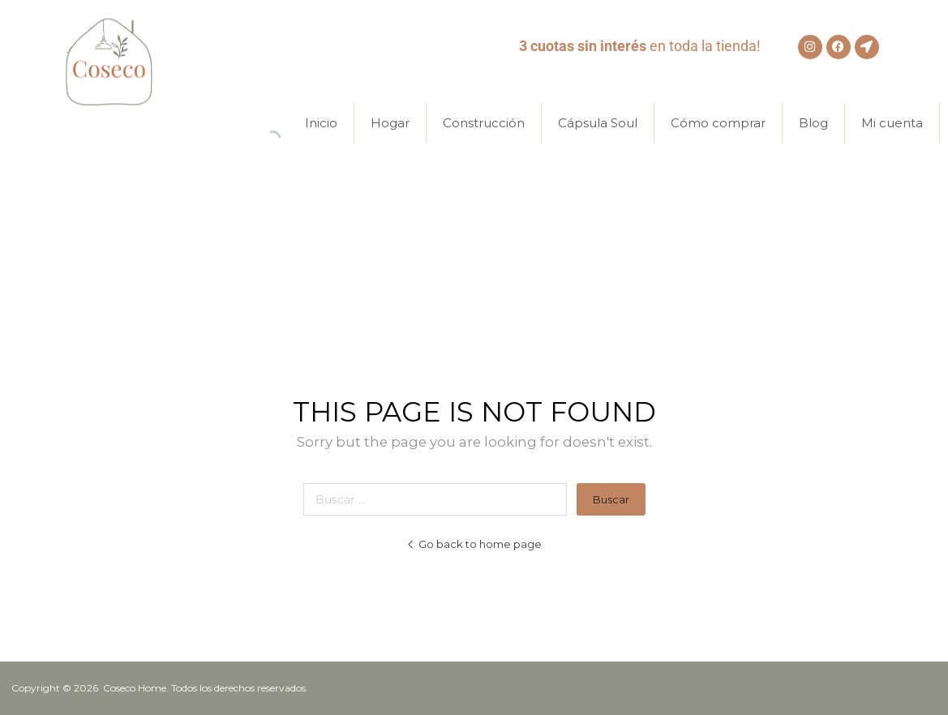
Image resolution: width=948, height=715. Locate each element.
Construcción (484, 123)
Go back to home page (474, 543)
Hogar (390, 123)
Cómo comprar (718, 123)
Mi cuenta (892, 123)
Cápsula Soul (597, 123)
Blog (813, 123)
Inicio (321, 123)
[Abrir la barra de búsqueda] (272, 123)
